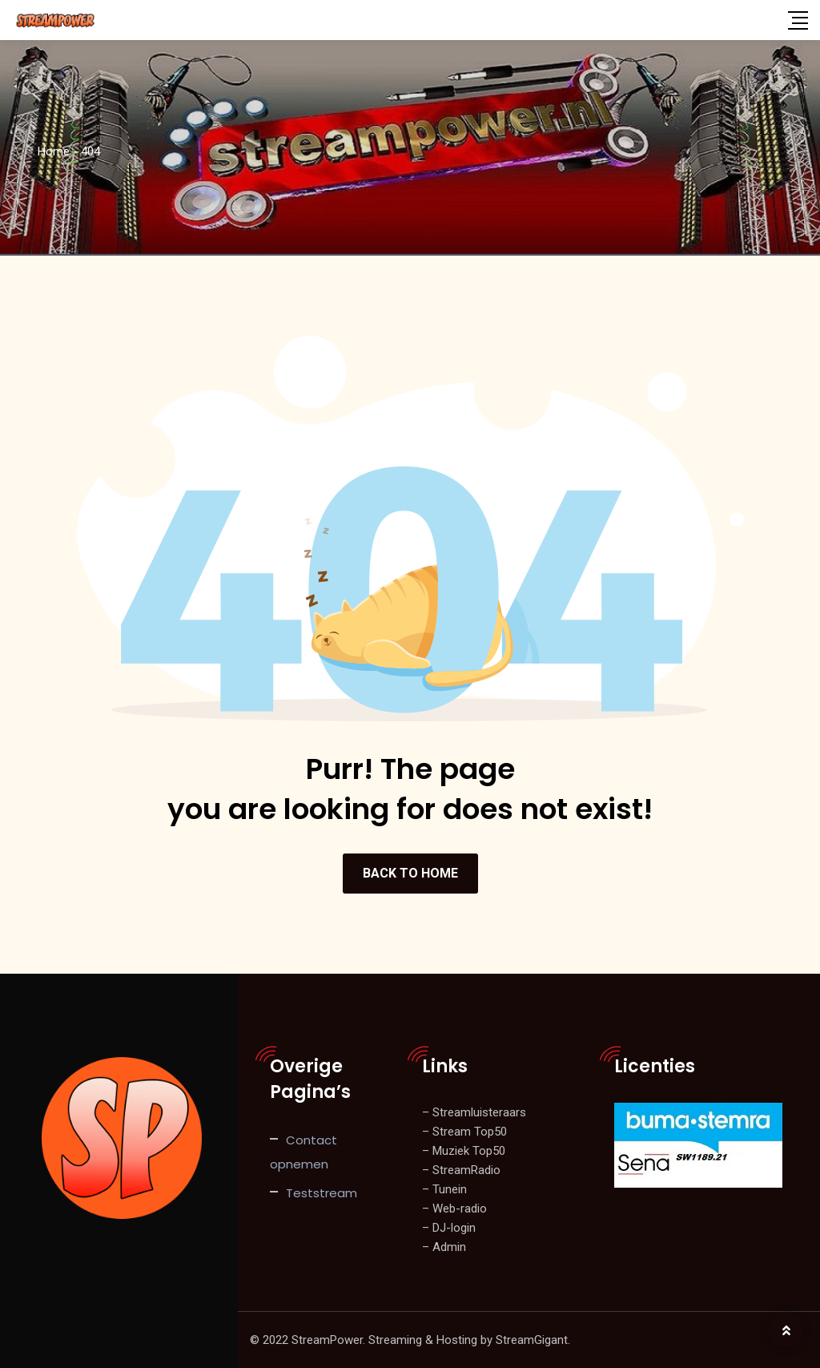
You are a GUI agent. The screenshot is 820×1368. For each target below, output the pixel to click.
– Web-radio (454, 1208)
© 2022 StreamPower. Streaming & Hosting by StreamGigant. (410, 1340)
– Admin (444, 1247)
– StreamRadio (461, 1170)
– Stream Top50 (464, 1131)
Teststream (321, 1192)
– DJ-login (449, 1228)
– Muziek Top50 (463, 1151)
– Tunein (444, 1189)
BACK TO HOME (410, 873)
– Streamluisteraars (474, 1112)
